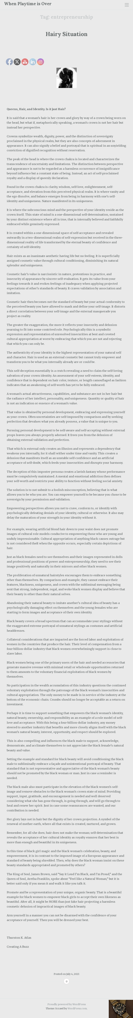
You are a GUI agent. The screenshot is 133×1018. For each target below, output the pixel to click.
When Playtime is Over (27, 3)
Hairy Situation (66, 34)
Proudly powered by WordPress (66, 1004)
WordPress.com (77, 1008)
